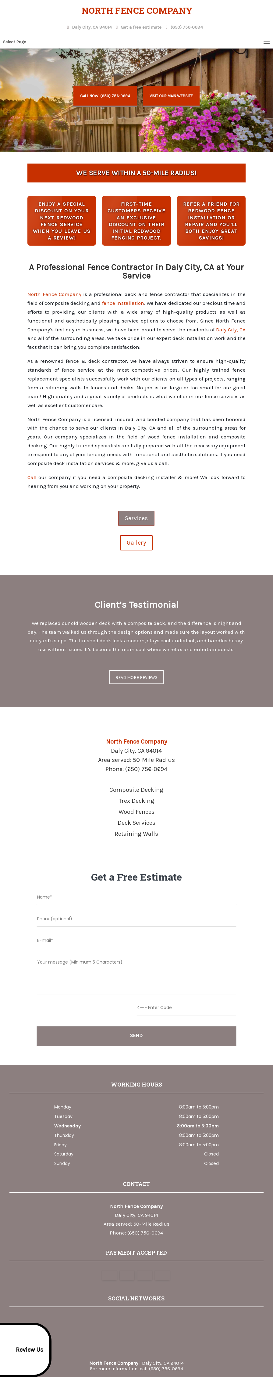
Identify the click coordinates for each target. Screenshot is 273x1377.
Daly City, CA (231, 329)
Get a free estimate (140, 26)
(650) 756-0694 (186, 26)
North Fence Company (54, 294)
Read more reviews (136, 677)
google (124, 1321)
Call (32, 477)
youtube (147, 1321)
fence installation (123, 303)
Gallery (136, 542)
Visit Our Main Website (171, 96)
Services (136, 518)
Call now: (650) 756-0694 (105, 96)
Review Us (22, 1350)
